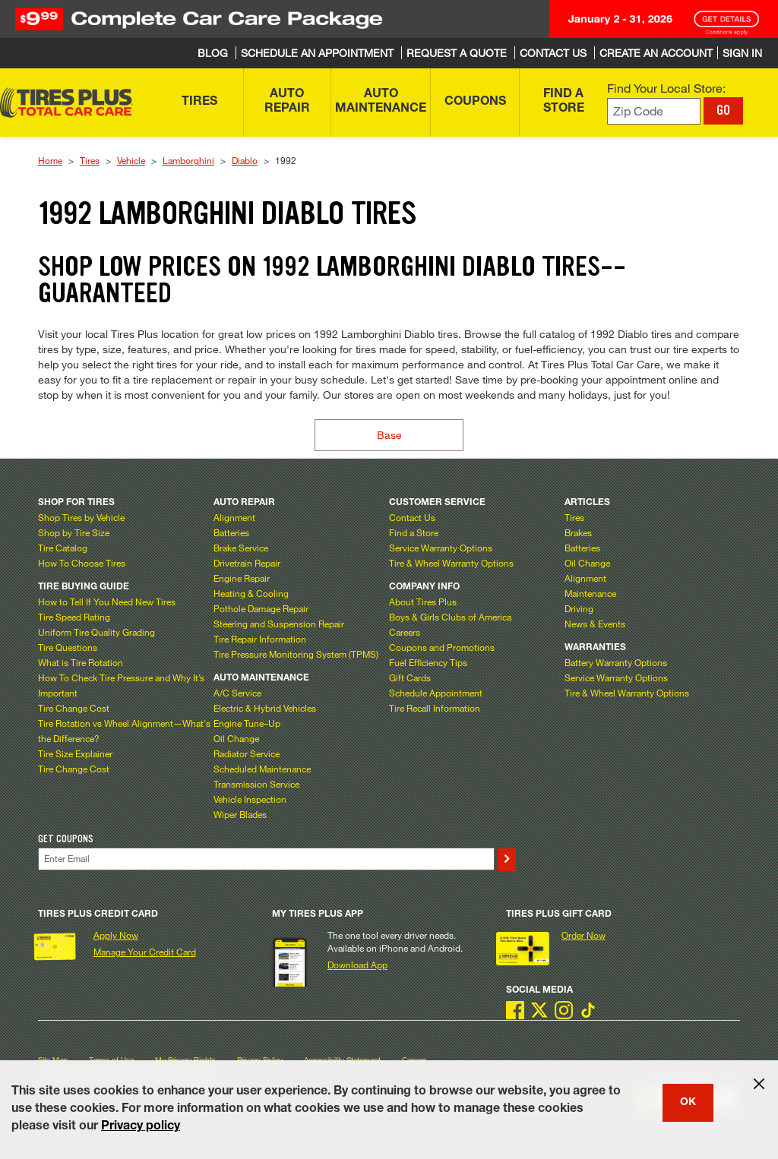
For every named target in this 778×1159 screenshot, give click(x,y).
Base (389, 434)
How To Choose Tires (81, 563)
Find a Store (413, 532)
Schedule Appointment (435, 693)
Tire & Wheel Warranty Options (451, 563)
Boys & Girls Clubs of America (450, 617)
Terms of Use (111, 1060)
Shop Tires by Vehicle (81, 517)
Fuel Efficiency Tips (428, 662)
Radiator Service (246, 753)
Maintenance (590, 593)
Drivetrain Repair (246, 563)
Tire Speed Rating (74, 617)
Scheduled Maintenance (262, 769)
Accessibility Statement (342, 1060)
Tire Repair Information (259, 639)
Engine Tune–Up (246, 723)
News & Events (595, 623)
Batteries (231, 532)
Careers (404, 632)
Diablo (245, 160)
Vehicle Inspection (249, 799)
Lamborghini (188, 160)
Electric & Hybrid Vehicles (264, 708)
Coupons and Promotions (442, 647)
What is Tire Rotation (80, 662)
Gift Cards (410, 677)
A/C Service (237, 693)
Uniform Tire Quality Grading (96, 632)
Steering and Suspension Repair (278, 623)
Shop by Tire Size (73, 532)
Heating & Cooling (251, 593)
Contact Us (412, 517)
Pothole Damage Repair (260, 608)
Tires (90, 160)
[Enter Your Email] (266, 859)
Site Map (53, 1060)
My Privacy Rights (185, 1060)
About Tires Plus (423, 601)
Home (50, 160)
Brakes (578, 532)
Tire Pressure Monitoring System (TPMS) (295, 654)
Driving (579, 608)
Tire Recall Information (434, 708)
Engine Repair (241, 578)
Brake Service (240, 548)
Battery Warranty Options (616, 662)
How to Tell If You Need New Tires (107, 601)
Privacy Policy (260, 1060)
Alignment (234, 517)
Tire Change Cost (73, 708)
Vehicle (131, 160)
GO (723, 110)
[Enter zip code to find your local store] (654, 111)
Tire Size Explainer (75, 753)
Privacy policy (140, 1127)
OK (688, 1102)
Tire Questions (67, 647)
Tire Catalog (62, 548)
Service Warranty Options (440, 548)
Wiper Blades (240, 814)
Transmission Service (256, 784)
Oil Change (236, 738)
